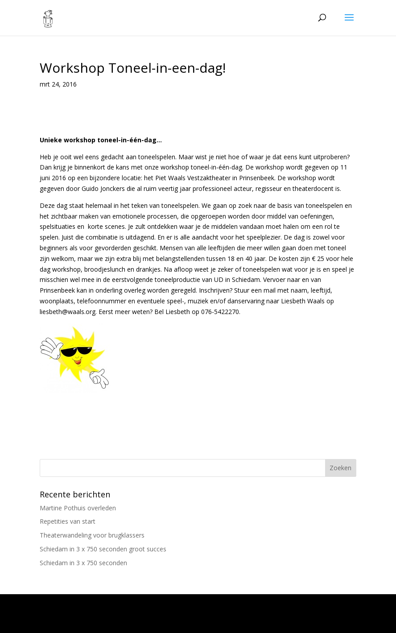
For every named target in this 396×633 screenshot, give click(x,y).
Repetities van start (67, 521)
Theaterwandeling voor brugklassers (92, 535)
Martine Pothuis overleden (78, 508)
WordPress (280, 620)
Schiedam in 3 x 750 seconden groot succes (103, 549)
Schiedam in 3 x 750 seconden (83, 563)
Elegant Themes (174, 620)
